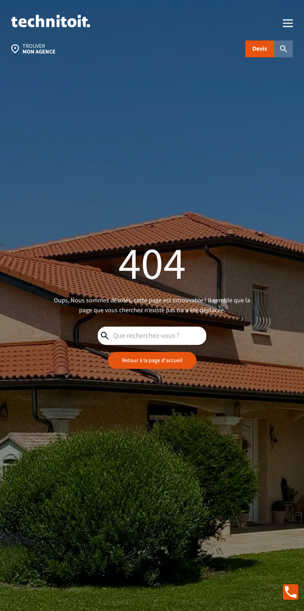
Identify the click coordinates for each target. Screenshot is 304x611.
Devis (259, 48)
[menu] (288, 23)
